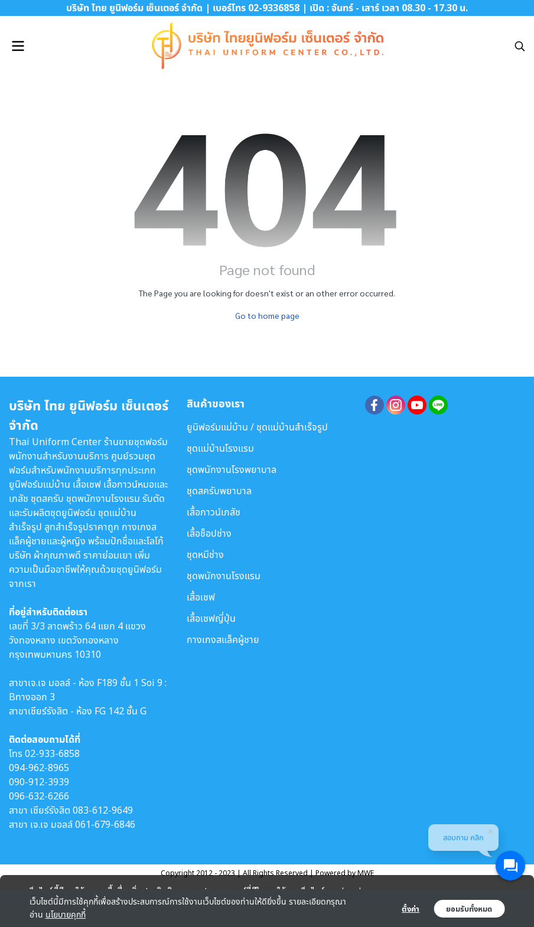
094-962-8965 (39, 767)
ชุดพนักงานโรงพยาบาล (231, 469)
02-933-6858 (52, 753)
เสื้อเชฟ (201, 596)
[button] (520, 46)
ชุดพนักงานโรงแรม (224, 575)
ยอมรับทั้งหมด (469, 908)
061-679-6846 (105, 824)
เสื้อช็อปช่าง (209, 533)
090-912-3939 (39, 781)
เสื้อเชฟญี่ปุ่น (211, 618)
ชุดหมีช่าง (205, 554)
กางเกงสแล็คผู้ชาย (223, 639)
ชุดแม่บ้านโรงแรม (220, 448)
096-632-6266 (39, 795)
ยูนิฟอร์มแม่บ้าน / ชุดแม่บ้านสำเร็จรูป (257, 426)
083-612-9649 (103, 810)
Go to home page (267, 315)
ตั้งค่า (410, 908)
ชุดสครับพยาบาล (219, 490)
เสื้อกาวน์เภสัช (213, 511)
